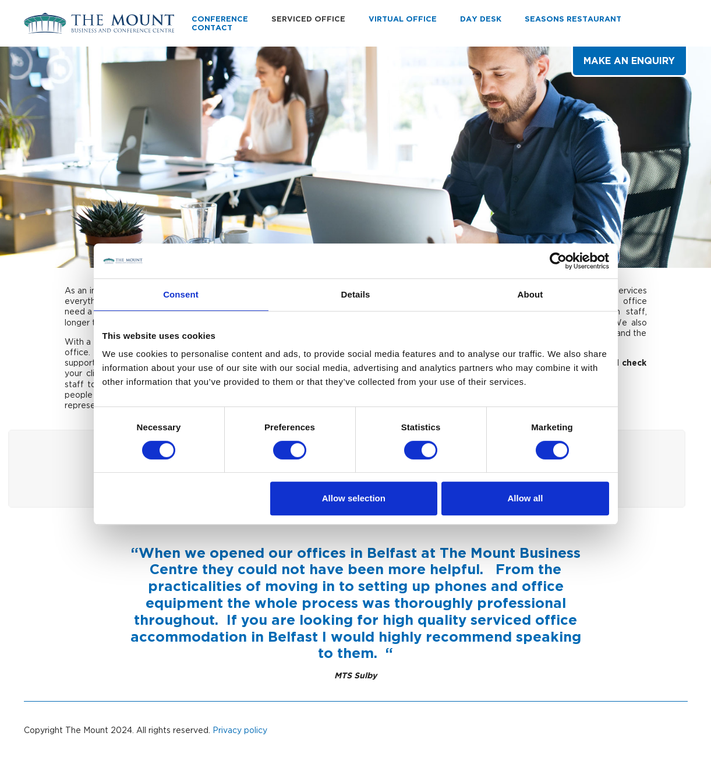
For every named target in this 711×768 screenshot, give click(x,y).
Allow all (525, 498)
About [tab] (530, 294)
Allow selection (353, 498)
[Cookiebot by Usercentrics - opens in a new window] (558, 261)
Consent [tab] (181, 294)
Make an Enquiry (629, 60)
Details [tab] (355, 294)
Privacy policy (240, 729)
